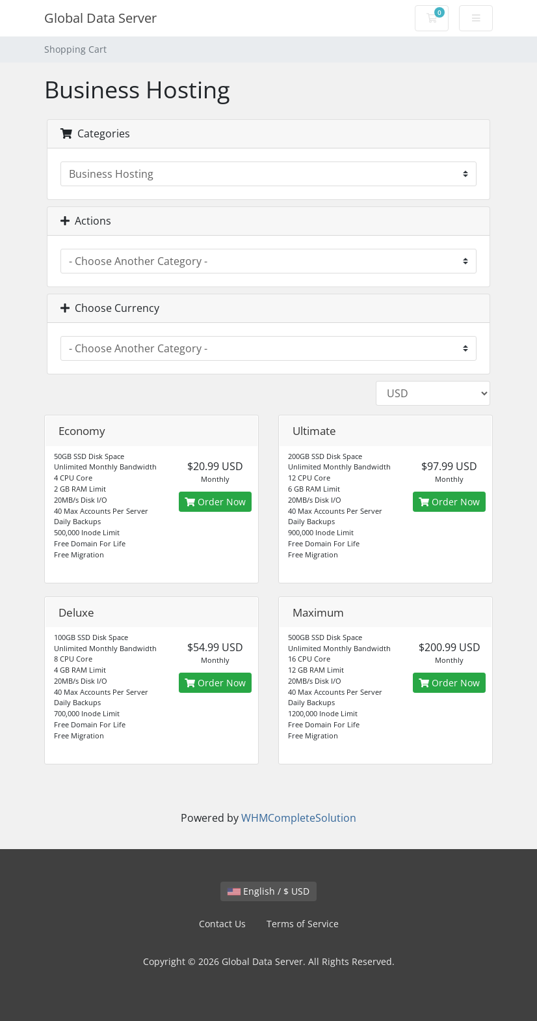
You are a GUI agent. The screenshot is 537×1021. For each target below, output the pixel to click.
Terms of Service (303, 923)
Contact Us (222, 923)
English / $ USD (268, 891)
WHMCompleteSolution (298, 818)
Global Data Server (100, 18)
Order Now (215, 502)
